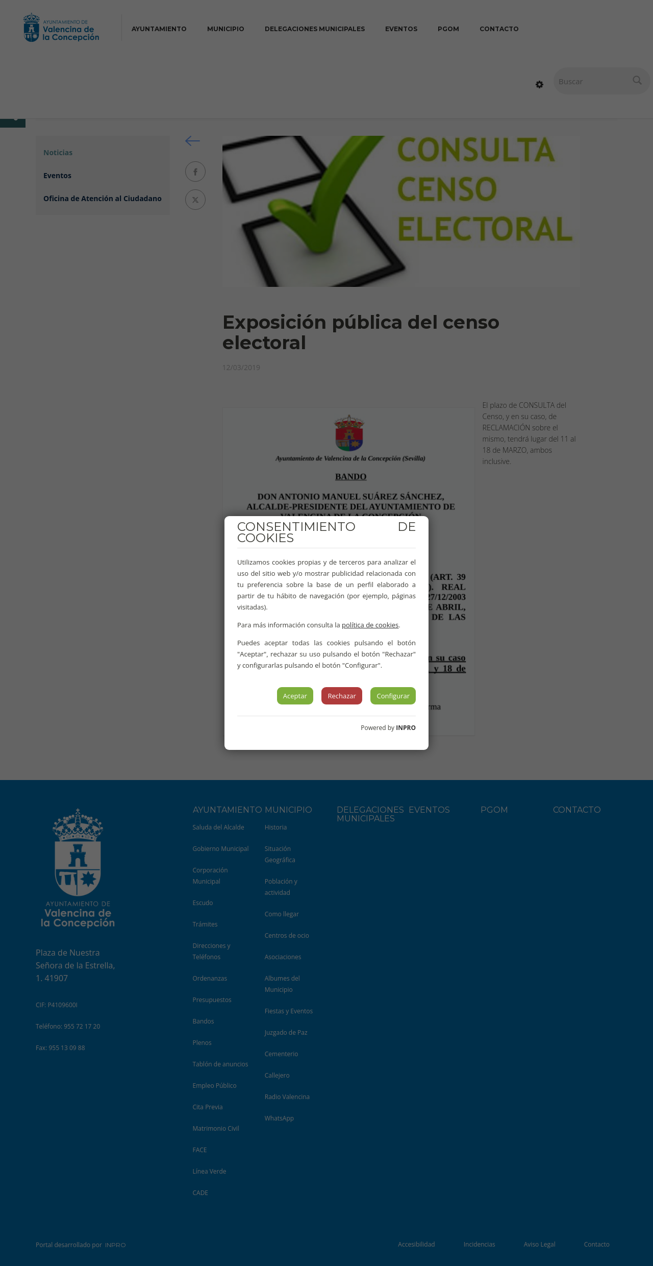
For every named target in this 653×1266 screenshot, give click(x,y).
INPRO (406, 727)
